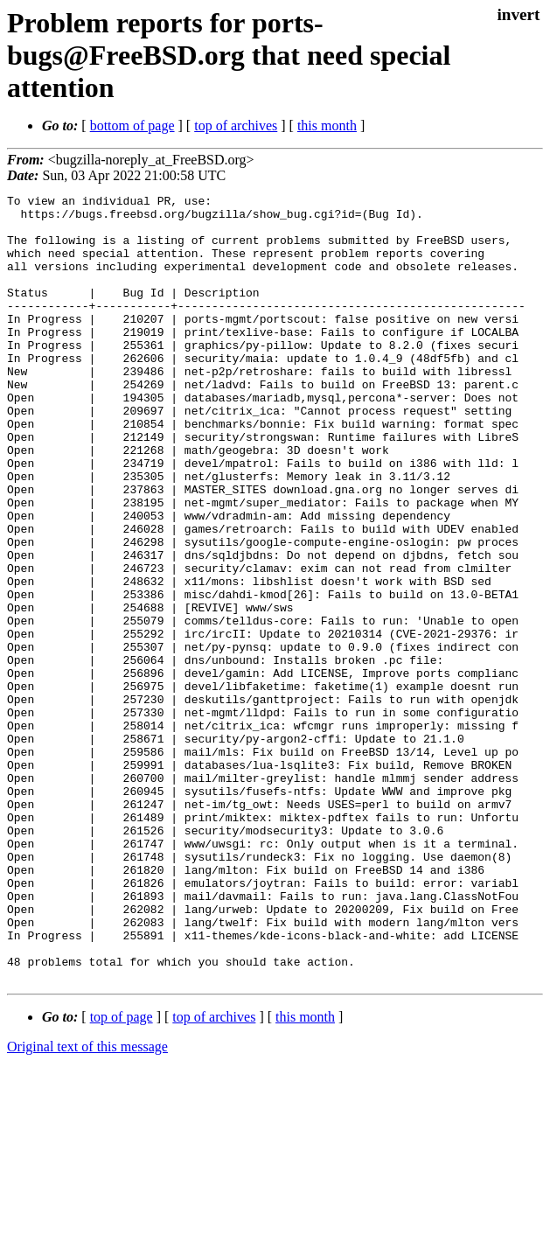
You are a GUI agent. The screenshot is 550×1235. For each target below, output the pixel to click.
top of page (121, 1174)
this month (327, 125)
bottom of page (132, 125)
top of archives (235, 125)
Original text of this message (87, 1204)
